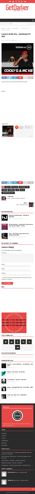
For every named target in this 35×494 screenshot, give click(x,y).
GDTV (8, 28)
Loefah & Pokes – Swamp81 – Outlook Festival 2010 (13, 460)
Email (3, 268)
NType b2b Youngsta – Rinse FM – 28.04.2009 (12, 463)
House (4, 190)
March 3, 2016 (11, 373)
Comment (4, 253)
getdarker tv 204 (24, 187)
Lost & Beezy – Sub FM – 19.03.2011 (16, 379)
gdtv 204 (14, 187)
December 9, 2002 (12, 389)
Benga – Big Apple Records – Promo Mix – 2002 (20, 387)
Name (3, 264)
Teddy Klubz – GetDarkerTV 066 (20, 480)
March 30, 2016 (13, 227)
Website (4, 273)
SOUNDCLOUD (5, 440)
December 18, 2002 (14, 218)
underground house (8, 192)
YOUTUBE (4, 435)
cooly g (7, 187)
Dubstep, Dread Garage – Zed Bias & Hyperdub (19, 216)
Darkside (15, 40)
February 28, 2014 (7, 40)
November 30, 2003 (14, 236)
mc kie (22, 190)
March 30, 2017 (11, 367)
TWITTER (3, 438)
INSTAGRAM (4, 445)
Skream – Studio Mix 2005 (21, 472)
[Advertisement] (18, 15)
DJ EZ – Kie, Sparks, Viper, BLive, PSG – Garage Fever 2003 (19, 234)
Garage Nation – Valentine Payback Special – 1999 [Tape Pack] (16, 465)
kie (17, 190)
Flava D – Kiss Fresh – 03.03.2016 (16, 372)
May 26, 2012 (10, 396)
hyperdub (11, 190)
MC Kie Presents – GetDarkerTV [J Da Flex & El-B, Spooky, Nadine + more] (21, 225)
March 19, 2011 (11, 381)
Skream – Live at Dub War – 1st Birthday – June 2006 (20, 364)
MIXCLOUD (4, 443)
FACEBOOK (4, 433)
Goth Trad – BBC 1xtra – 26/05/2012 (16, 395)
